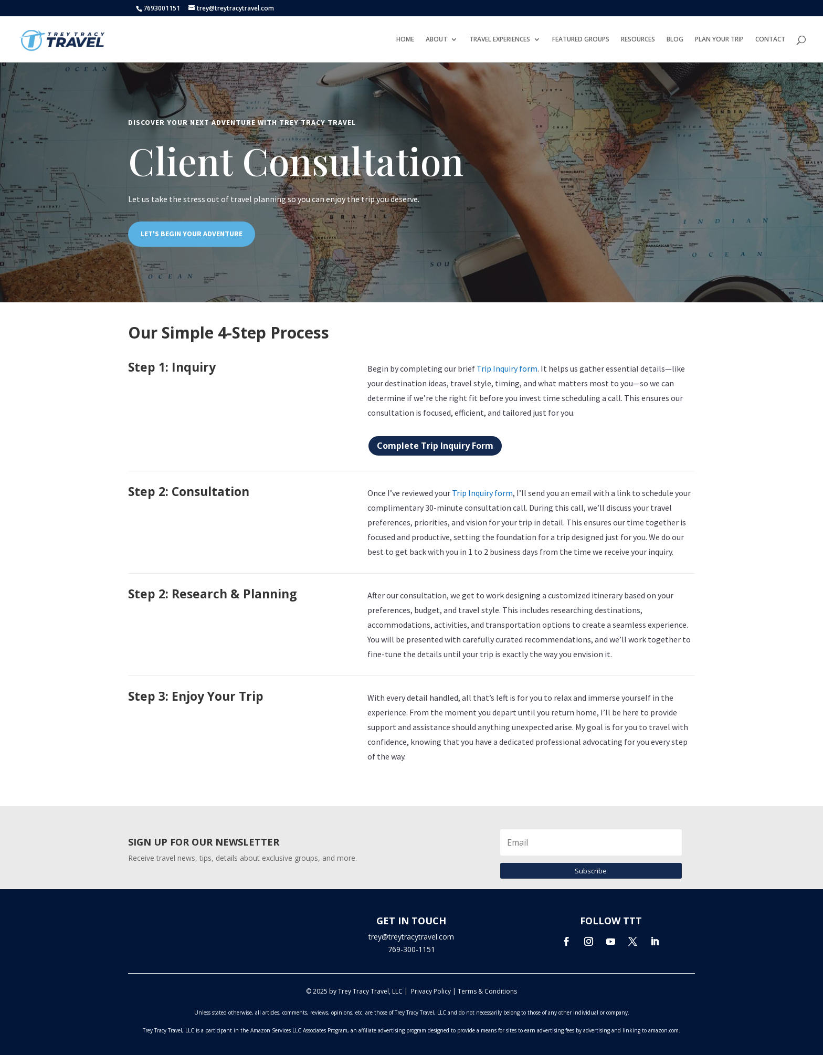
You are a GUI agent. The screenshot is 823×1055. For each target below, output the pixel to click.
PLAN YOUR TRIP (719, 40)
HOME (405, 40)
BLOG (675, 40)
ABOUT (436, 40)
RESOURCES (638, 40)
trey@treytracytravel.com (411, 937)
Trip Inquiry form (507, 368)
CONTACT (770, 40)
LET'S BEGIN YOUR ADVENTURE (191, 233)
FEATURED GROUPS (580, 40)
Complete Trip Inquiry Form (435, 445)
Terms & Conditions (487, 991)
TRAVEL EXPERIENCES (499, 40)
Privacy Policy (431, 991)
